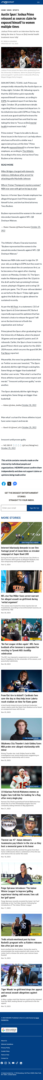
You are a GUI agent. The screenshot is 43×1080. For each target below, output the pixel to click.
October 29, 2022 (29, 427)
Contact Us (4, 1058)
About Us (4, 1041)
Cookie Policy (5, 1051)
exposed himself (17, 147)
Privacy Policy (5, 1048)
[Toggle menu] (39, 2)
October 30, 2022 (29, 405)
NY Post (14, 306)
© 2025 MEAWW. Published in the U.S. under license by (18, 1018)
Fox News (5, 353)
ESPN (3, 101)
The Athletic (28, 151)
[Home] (7, 2)
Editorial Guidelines (7, 1044)
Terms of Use (5, 1055)
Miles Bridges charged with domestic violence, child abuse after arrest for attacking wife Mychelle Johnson (17, 175)
